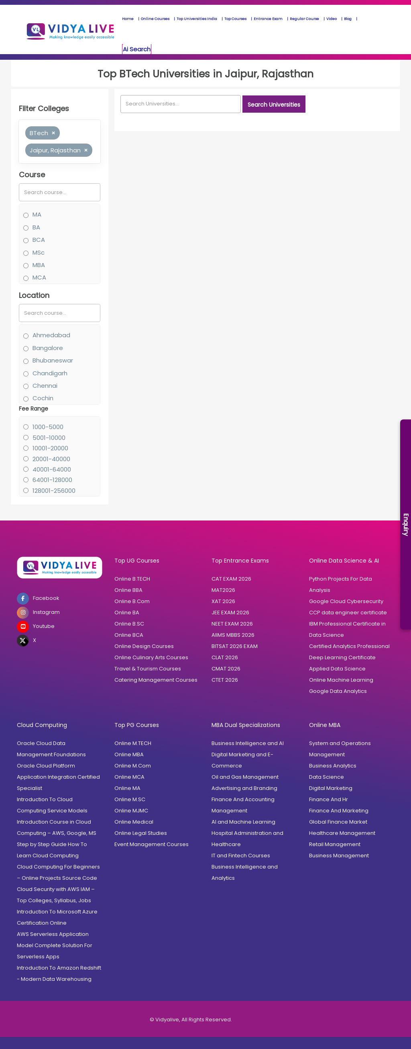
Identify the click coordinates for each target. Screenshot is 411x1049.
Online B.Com (132, 601)
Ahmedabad (51, 335)
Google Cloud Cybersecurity (346, 601)
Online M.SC (129, 799)
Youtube (36, 627)
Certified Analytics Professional (349, 646)
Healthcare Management (342, 833)
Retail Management (334, 844)
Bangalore (48, 348)
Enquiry (406, 524)
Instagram (38, 613)
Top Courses (235, 18)
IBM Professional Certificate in (347, 624)
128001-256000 (54, 490)
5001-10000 (49, 437)
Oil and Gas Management (245, 777)
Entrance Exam (268, 18)
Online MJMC (131, 810)
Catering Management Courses (155, 680)
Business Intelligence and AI (248, 743)
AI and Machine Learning (243, 822)
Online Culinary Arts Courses (151, 657)
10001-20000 (50, 448)
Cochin (43, 398)
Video (331, 18)
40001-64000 (52, 469)
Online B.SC (129, 624)
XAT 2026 (223, 601)
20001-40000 (51, 459)
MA (37, 214)
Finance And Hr (328, 799)
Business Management (339, 855)
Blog (348, 18)
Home (128, 18)
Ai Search (136, 49)
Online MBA (129, 754)
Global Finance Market (338, 822)
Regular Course (304, 18)
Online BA (126, 612)
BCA (39, 239)
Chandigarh (50, 373)
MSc (39, 252)
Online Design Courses (144, 646)
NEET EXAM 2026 (232, 624)
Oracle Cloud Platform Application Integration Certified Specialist (58, 777)
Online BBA (128, 590)
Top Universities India (197, 18)
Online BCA (128, 635)
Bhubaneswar (53, 360)
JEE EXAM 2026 (230, 612)
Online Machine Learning (341, 680)
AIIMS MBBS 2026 (233, 635)
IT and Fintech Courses (241, 855)
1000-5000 (48, 427)
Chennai (45, 385)
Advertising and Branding (244, 788)
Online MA (127, 788)
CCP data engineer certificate (348, 612)
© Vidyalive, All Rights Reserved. (191, 1019)
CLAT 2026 (225, 657)
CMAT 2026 (226, 668)
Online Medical (133, 822)
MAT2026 (223, 590)
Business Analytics (332, 766)
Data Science (326, 635)
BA (36, 227)
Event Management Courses (151, 844)
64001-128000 (52, 480)
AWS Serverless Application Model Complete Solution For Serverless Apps (54, 945)
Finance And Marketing (338, 810)
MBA (39, 265)
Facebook (38, 599)
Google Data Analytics (338, 691)
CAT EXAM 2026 (231, 579)
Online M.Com (132, 766)
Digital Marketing (330, 788)
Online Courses (155, 18)
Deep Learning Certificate (342, 657)
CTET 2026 (225, 680)
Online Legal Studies (140, 833)
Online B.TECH (132, 579)
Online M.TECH (132, 743)
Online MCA (129, 777)
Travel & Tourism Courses (147, 668)
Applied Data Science (337, 668)
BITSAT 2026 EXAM (235, 646)
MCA (39, 277)
